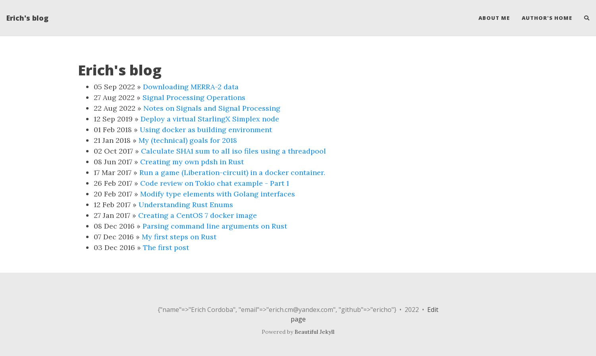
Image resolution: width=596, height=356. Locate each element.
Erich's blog (27, 18)
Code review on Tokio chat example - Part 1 (214, 183)
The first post (166, 247)
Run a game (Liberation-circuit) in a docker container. (232, 172)
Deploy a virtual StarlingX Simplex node (210, 118)
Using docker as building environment (206, 129)
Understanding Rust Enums (186, 204)
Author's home (547, 17)
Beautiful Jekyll (314, 331)
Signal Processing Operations (194, 97)
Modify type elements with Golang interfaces (217, 193)
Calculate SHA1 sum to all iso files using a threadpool (233, 151)
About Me (494, 17)
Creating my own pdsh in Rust (192, 161)
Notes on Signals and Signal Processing (211, 108)
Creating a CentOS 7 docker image (197, 215)
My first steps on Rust (179, 236)
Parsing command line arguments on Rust (215, 226)
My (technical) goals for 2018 (188, 140)
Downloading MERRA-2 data (191, 86)
